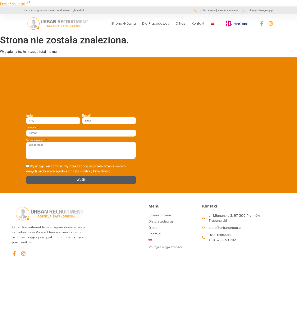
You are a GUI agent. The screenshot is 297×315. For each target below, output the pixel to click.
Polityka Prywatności (165, 247)
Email (87, 115)
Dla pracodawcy (155, 23)
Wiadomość (35, 140)
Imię (29, 115)
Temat (31, 128)
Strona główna (123, 23)
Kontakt (198, 23)
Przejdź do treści (15, 4)
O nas (180, 23)
